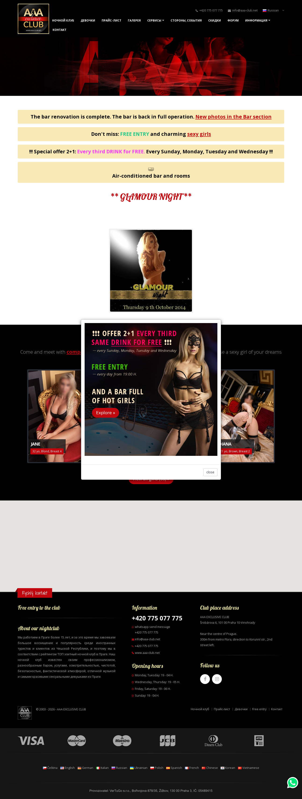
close (210, 472)
